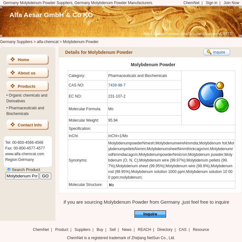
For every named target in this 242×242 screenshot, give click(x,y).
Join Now (231, 3)
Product (62, 229)
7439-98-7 (117, 85)
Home (23, 59)
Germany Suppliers (16, 42)
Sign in (211, 3)
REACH (144, 229)
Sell (112, 229)
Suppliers (82, 229)
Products (26, 86)
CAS (183, 229)
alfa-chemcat (48, 42)
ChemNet (191, 3)
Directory (164, 229)
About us (26, 73)
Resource (201, 229)
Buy (99, 229)
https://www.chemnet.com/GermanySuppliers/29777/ (188, 34)
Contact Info (30, 125)
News (127, 229)
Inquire (150, 214)
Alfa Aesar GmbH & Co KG (51, 14)
